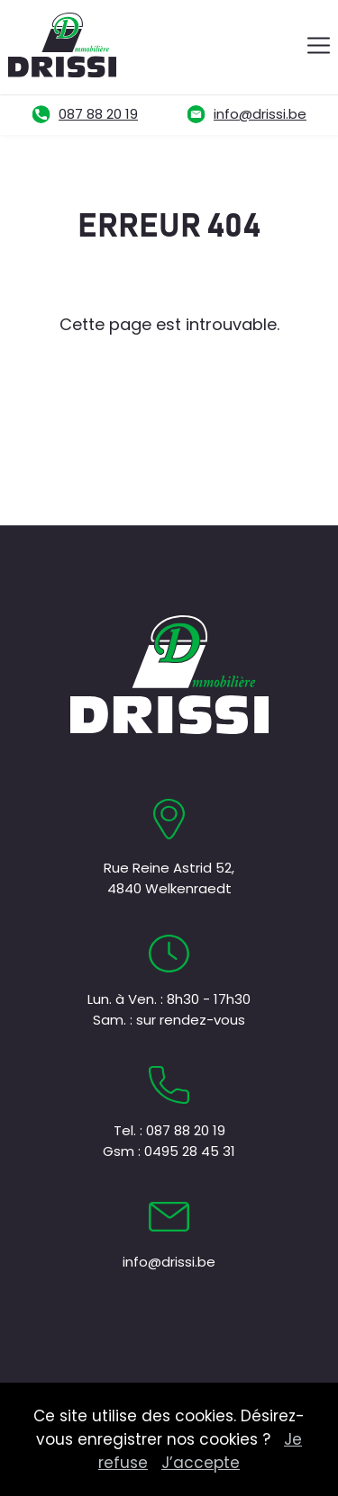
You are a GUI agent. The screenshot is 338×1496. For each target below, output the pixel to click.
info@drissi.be (260, 113)
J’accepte (200, 1463)
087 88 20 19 (98, 113)
